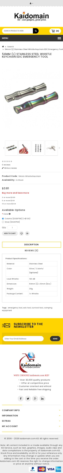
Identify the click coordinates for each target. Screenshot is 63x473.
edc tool (27, 308)
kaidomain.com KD (29, 438)
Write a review (9, 168)
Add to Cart (10, 233)
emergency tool (15, 308)
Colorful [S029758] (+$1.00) (17, 218)
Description (31, 244)
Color (7, 214)
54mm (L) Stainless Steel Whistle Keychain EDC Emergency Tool (34, 49)
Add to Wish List (21, 233)
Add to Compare (27, 233)
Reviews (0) (31, 250)
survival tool (37, 308)
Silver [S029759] (12, 222)
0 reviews (6, 165)
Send (55, 339)
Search (10, 46)
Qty (4, 227)
